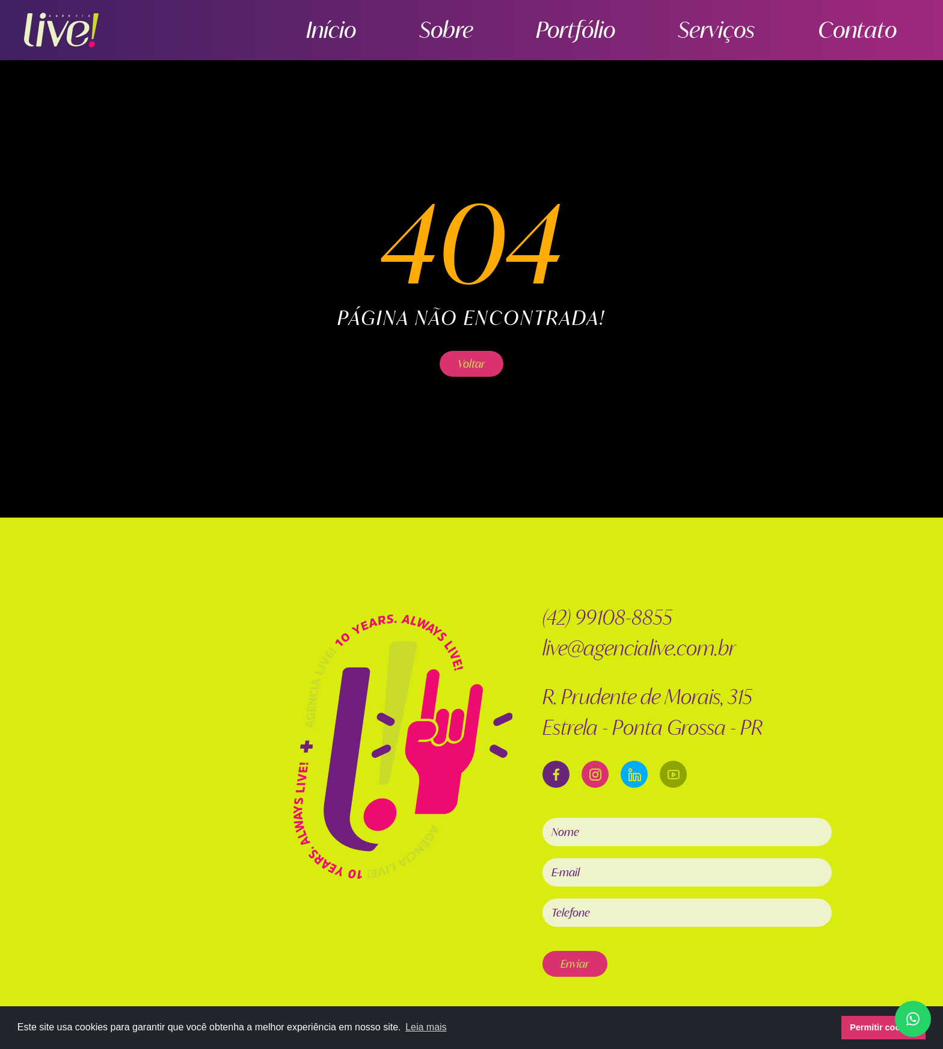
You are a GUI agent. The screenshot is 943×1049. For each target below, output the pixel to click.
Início (525, 30)
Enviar (575, 963)
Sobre (600, 30)
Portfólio (688, 30)
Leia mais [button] (425, 1027)
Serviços (783, 30)
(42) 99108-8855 (607, 617)
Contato (879, 30)
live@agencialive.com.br (639, 647)
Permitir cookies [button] (883, 1027)
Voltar (471, 363)
